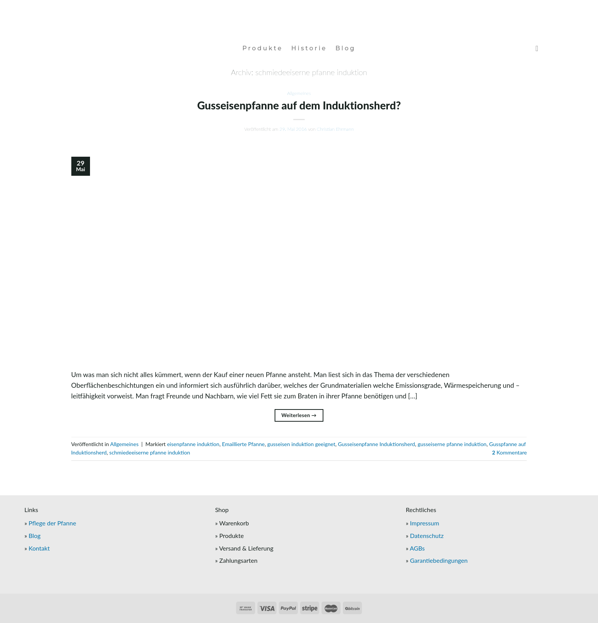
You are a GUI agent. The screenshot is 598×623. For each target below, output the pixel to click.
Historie (309, 48)
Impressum (424, 523)
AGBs (417, 548)
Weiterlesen (299, 415)
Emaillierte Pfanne (243, 444)
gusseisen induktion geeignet (301, 444)
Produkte (262, 48)
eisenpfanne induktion (193, 444)
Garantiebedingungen (439, 560)
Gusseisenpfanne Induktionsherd (376, 444)
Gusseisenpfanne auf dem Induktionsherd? (299, 105)
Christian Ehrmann (335, 129)
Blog (345, 48)
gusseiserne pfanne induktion (452, 444)
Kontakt (39, 548)
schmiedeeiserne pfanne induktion (149, 452)
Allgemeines (299, 93)
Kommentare (509, 452)
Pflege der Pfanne (52, 523)
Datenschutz (427, 535)
